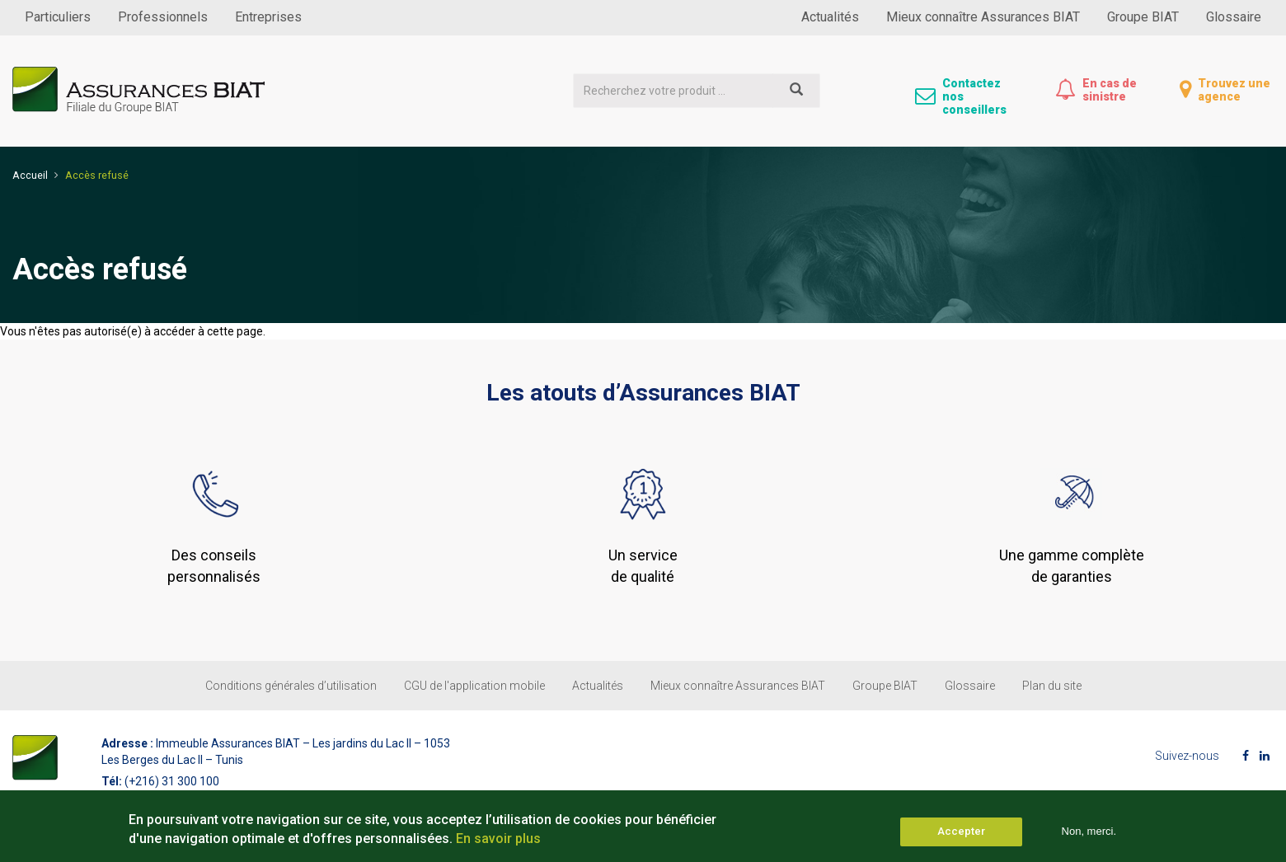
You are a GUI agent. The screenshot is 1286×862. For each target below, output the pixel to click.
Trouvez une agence (1234, 90)
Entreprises (268, 17)
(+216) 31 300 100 (171, 781)
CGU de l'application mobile (474, 685)
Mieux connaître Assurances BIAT (983, 17)
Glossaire (1233, 17)
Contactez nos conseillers (974, 96)
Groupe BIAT (1143, 17)
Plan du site (1052, 685)
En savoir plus (498, 843)
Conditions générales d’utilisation (291, 685)
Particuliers (58, 17)
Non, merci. (1089, 837)
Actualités (830, 17)
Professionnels (163, 17)
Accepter (961, 837)
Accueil (30, 175)
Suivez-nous (1187, 755)
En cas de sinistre (1109, 90)
